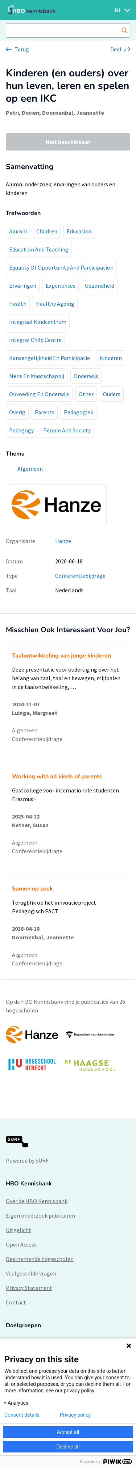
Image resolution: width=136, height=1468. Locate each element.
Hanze (63, 541)
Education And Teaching (39, 249)
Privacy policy (75, 1415)
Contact (16, 1302)
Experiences (60, 285)
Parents (44, 412)
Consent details (22, 1415)
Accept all (68, 1432)
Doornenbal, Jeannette (73, 112)
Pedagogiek (78, 412)
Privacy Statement (29, 1287)
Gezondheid (99, 285)
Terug (22, 49)
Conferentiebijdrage (80, 575)
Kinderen (110, 357)
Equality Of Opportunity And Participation (61, 267)
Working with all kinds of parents (57, 776)
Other (86, 394)
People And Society (67, 430)
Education (79, 231)
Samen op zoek (32, 889)
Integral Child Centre (35, 339)
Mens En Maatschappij (36, 376)
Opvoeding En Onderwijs (39, 394)
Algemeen (24, 730)
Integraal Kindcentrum (37, 321)
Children (46, 231)
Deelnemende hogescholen (40, 1258)
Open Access (21, 1244)
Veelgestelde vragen (31, 1273)
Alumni (18, 231)
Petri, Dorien (22, 112)
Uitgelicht (18, 1230)
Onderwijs (86, 376)
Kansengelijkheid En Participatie (49, 357)
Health (17, 303)
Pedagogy (21, 430)
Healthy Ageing (55, 303)
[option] (68, 1052)
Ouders (111, 394)
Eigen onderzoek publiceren (40, 1215)
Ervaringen (22, 285)
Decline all (68, 1447)
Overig (17, 412)
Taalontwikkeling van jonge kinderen (61, 656)
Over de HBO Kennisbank (36, 1201)
